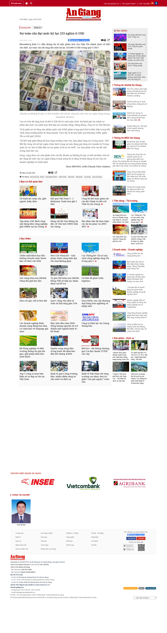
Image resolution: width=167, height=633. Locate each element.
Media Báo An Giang (48, 581)
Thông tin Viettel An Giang (127, 85)
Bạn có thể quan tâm (31, 181)
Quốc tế (18, 573)
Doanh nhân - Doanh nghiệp (128, 249)
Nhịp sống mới (20, 577)
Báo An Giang (97, 177)
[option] (38, 514)
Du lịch (93, 577)
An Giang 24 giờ (46, 565)
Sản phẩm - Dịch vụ (124, 338)
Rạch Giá (71, 177)
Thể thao (69, 573)
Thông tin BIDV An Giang (127, 137)
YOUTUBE (141, 570)
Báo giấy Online (129, 3)
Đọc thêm (26, 253)
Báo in (141, 620)
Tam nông (44, 577)
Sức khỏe (94, 573)
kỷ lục (42, 177)
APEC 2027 (62, 177)
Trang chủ (25, 27)
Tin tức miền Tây (21, 581)
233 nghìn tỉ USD (51, 177)
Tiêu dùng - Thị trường (125, 200)
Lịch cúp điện (144, 3)
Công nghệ (70, 569)
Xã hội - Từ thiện (97, 565)
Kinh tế (37, 27)
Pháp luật (94, 569)
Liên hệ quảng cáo (111, 3)
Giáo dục (44, 569)
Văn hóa (44, 573)
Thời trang (70, 577)
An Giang (87, 177)
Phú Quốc (79, 177)
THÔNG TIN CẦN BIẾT (21, 527)
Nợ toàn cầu (34, 177)
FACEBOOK (131, 570)
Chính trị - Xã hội (72, 565)
